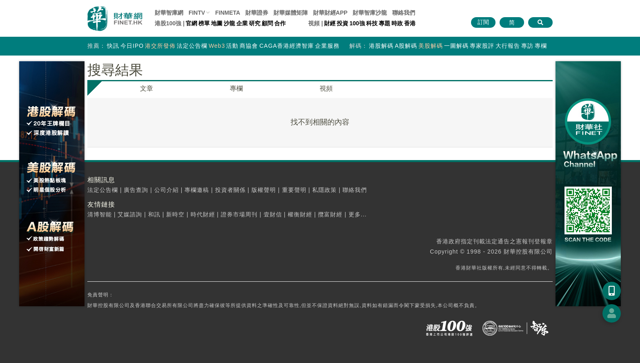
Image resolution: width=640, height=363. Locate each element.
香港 (410, 23)
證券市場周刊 (239, 214)
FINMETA (227, 12)
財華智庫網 (169, 12)
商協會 (249, 45)
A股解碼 (406, 45)
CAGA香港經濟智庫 (286, 45)
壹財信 (273, 214)
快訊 (113, 45)
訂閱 (483, 22)
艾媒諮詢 (130, 214)
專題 (384, 23)
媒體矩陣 (290, 12)
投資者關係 (230, 190)
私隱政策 (324, 190)
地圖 (216, 23)
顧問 (267, 23)
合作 (280, 23)
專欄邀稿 (196, 190)
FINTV (197, 12)
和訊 (154, 214)
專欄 (541, 45)
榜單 (204, 23)
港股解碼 (381, 45)
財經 (330, 23)
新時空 (175, 214)
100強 (356, 23)
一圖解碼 (456, 45)
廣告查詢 (136, 190)
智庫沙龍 (370, 12)
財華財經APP (330, 12)
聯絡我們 (403, 12)
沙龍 (229, 23)
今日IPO (132, 45)
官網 (191, 23)
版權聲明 (263, 190)
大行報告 (508, 45)
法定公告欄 (192, 45)
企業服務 (327, 45)
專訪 (527, 45)
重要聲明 (294, 190)
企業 (242, 23)
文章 (146, 88)
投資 (342, 23)
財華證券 (256, 12)
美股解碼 (430, 45)
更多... (358, 214)
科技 (372, 23)
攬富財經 (330, 214)
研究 (254, 23)
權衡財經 (300, 214)
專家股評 (482, 45)
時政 (397, 23)
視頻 (326, 88)
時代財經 (203, 214)
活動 (232, 45)
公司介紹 (166, 190)
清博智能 (99, 214)
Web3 (217, 45)
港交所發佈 (160, 45)
